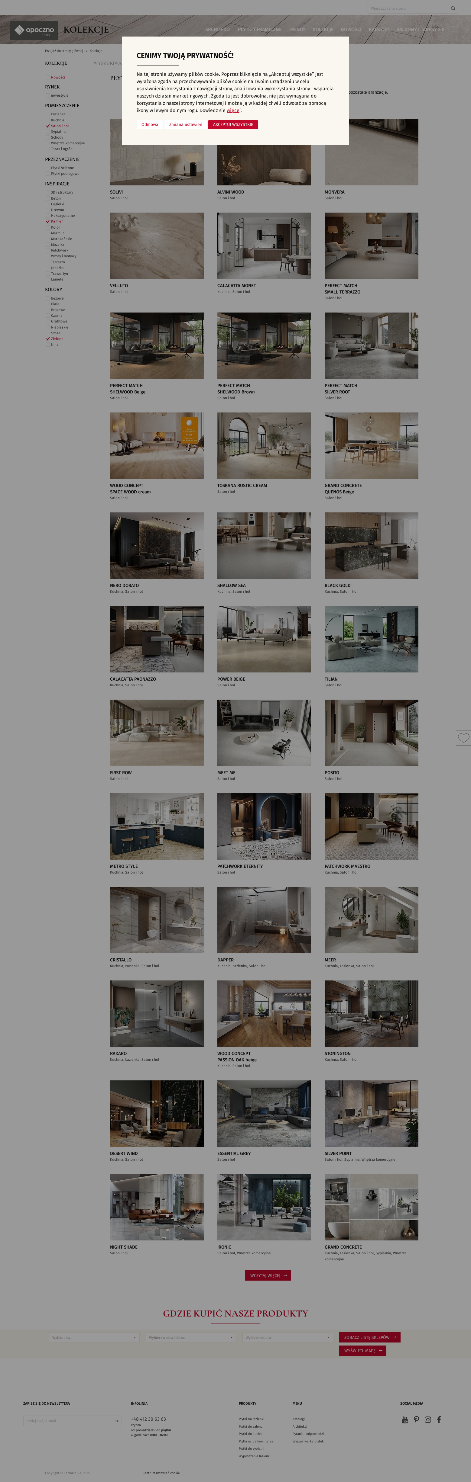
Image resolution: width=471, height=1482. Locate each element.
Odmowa (149, 125)
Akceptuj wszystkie (233, 125)
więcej (234, 110)
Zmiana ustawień (185, 125)
